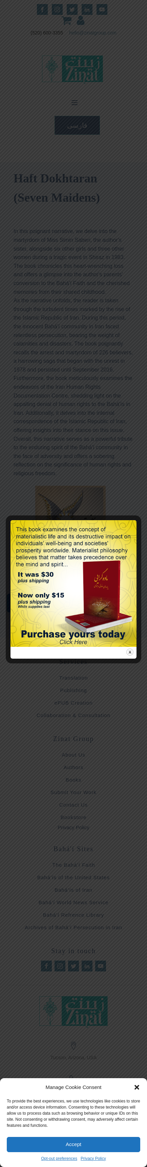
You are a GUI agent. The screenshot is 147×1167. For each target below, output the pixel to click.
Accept (73, 1144)
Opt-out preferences (59, 1158)
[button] (136, 1087)
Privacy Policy (93, 1158)
